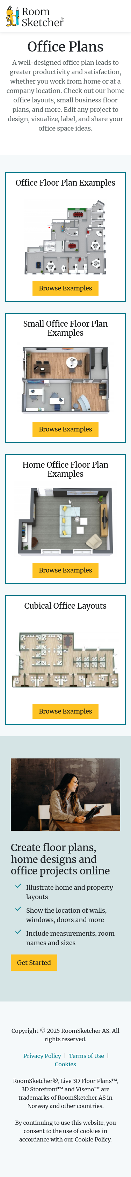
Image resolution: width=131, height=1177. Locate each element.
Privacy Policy (42, 1055)
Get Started (34, 963)
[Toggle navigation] (106, 16)
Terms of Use (86, 1055)
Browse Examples (65, 288)
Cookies (65, 1064)
